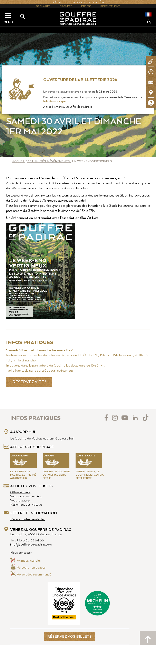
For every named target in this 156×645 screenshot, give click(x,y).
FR (148, 23)
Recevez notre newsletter (27, 519)
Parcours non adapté (31, 568)
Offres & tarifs (20, 492)
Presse (86, 6)
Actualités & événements (48, 161)
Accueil (18, 161)
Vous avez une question (26, 496)
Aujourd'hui (22, 432)
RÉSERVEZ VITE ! (29, 382)
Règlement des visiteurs (26, 505)
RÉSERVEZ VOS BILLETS (69, 637)
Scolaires (43, 6)
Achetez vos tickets (31, 486)
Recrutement (110, 6)
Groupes (65, 6)
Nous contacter (21, 553)
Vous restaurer (20, 501)
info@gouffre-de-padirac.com (31, 545)
